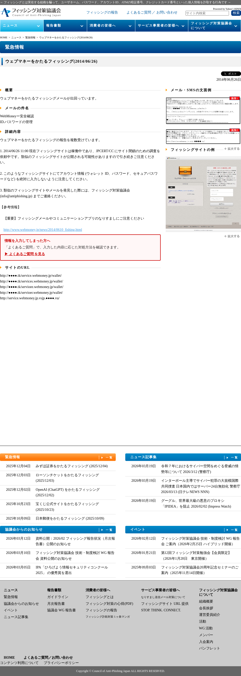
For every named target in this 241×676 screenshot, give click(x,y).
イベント (184, 530)
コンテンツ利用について (19, 663)
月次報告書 (56, 604)
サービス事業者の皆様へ (158, 25)
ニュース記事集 (184, 457)
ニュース (10, 25)
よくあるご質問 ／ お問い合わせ (152, 12)
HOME (3, 37)
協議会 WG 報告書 (61, 610)
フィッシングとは (100, 597)
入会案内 (206, 642)
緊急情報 (30, 37)
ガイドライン (57, 597)
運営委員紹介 (209, 615)
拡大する (232, 148)
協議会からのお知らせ (59, 530)
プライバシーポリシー (61, 663)
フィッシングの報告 (102, 12)
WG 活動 (206, 628)
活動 (202, 621)
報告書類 (53, 25)
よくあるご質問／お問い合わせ (48, 657)
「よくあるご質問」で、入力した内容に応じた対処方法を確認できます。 (80, 247)
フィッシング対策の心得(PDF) (109, 604)
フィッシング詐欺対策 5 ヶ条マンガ (108, 616)
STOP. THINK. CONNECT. (161, 610)
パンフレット (209, 648)
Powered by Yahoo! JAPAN (227, 9)
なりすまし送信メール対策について (163, 597)
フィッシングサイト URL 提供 (164, 604)
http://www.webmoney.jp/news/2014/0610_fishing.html (43, 230)
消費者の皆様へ (103, 25)
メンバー (206, 635)
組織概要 (206, 601)
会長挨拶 (206, 608)
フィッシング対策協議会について (211, 25)
